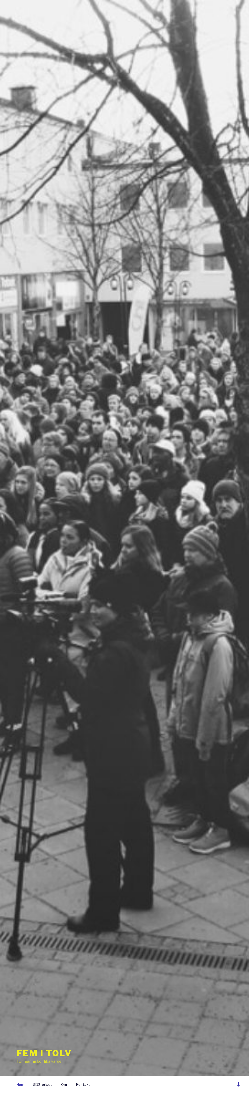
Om (64, 1085)
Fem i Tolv (44, 1053)
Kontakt (83, 1085)
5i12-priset (42, 1085)
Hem (20, 1085)
